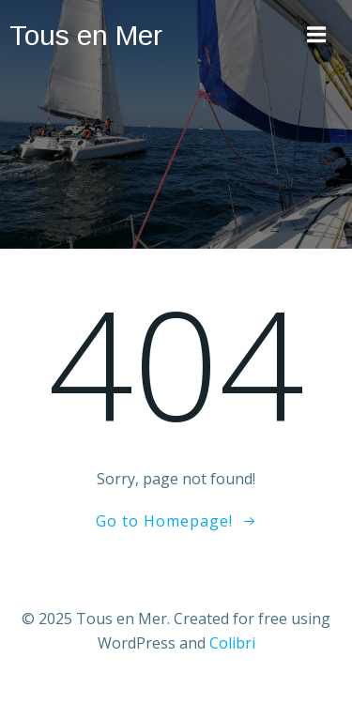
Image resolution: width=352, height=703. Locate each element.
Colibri (232, 643)
